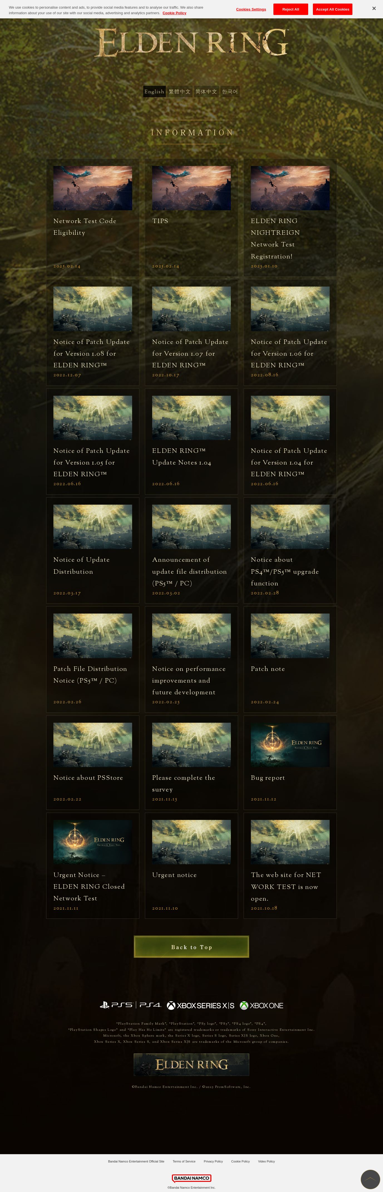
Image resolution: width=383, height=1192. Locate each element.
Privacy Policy (213, 1161)
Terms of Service (184, 1161)
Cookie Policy (240, 1161)
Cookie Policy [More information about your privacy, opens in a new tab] (174, 8)
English (155, 92)
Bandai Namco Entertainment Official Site (136, 1161)
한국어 (230, 92)
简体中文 (207, 92)
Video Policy (266, 1161)
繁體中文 (180, 92)
